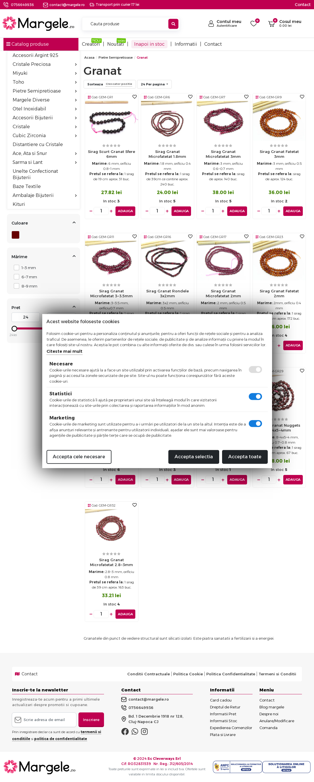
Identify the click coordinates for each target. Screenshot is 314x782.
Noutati (115, 44)
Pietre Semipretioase (45, 91)
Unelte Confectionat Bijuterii (35, 174)
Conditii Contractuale (148, 673)
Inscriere (91, 719)
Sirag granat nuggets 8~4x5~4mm (279, 427)
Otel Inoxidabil (45, 109)
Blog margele (271, 706)
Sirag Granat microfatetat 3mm (223, 154)
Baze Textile (27, 186)
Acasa (89, 57)
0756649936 (22, 5)
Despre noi (268, 713)
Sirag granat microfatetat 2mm (223, 293)
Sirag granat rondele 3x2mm (167, 293)
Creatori (91, 44)
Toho (45, 82)
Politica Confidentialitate (230, 673)
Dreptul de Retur (225, 706)
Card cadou (221, 699)
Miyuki (45, 73)
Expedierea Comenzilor (231, 727)
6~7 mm (27, 276)
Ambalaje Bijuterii (45, 195)
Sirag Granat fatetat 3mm (279, 154)
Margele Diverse (45, 100)
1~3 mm (27, 267)
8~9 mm (27, 286)
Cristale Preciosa (45, 64)
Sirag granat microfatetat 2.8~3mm (111, 562)
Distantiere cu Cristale (38, 144)
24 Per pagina (153, 84)
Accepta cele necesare (79, 456)
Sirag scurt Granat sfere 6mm (111, 154)
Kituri (19, 204)
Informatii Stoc (223, 720)
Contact (303, 4)
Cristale (45, 126)
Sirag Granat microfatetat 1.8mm (167, 154)
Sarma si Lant (45, 162)
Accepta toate (244, 456)
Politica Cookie (188, 673)
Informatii (186, 44)
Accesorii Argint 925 (35, 55)
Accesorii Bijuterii (45, 117)
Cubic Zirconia (45, 135)
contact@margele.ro (64, 5)
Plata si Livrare (223, 734)
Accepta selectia (194, 456)
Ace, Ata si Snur (45, 153)
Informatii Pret (223, 713)
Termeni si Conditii (277, 673)
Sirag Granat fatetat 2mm (279, 293)
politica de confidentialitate (60, 738)
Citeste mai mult (64, 351)
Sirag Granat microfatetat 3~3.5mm (111, 293)
